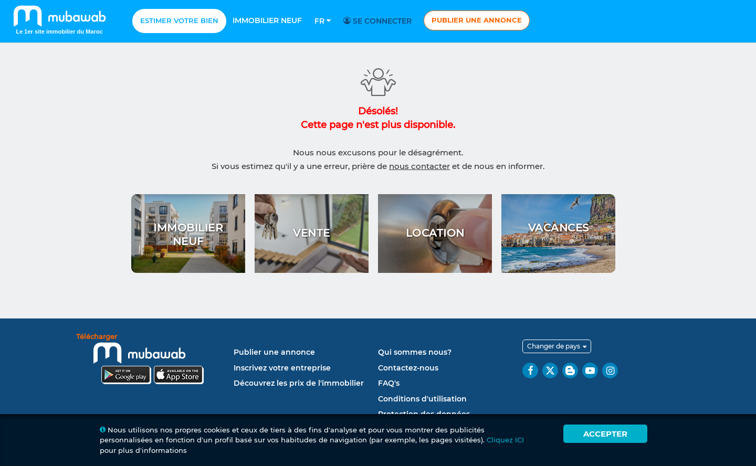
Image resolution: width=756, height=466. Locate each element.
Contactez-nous (408, 368)
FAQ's (389, 383)
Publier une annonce (477, 20)
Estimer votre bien (179, 20)
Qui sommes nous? (415, 352)
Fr (322, 21)
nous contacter (419, 166)
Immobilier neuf (267, 20)
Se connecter (379, 21)
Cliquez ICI (505, 440)
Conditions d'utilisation (422, 399)
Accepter (605, 434)
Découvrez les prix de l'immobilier (299, 383)
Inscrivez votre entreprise (282, 368)
